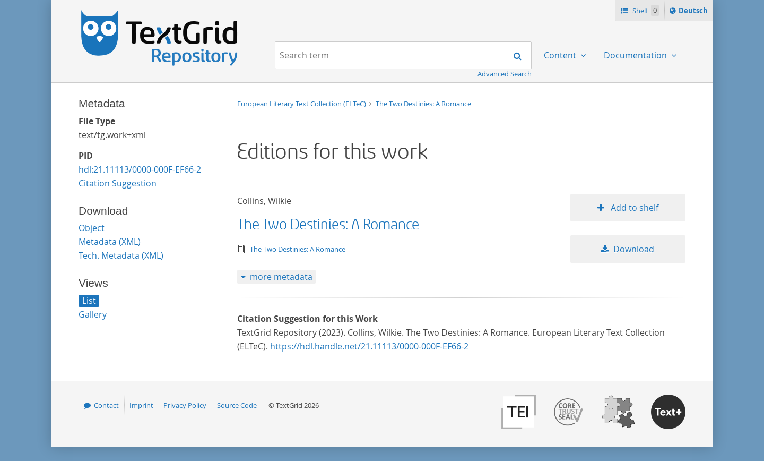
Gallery (93, 314)
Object (92, 228)
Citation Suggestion (118, 183)
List (89, 300)
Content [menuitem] (561, 55)
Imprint (141, 405)
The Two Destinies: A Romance (423, 103)
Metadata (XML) (110, 241)
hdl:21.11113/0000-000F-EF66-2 (140, 169)
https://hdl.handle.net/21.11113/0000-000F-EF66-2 (369, 346)
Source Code (237, 405)
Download (633, 249)
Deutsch (694, 12)
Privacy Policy (184, 405)
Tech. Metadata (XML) (121, 255)
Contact (106, 405)
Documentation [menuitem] (636, 55)
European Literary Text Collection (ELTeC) (302, 103)
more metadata (281, 277)
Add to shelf (633, 208)
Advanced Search (505, 74)
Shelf (645, 10)
